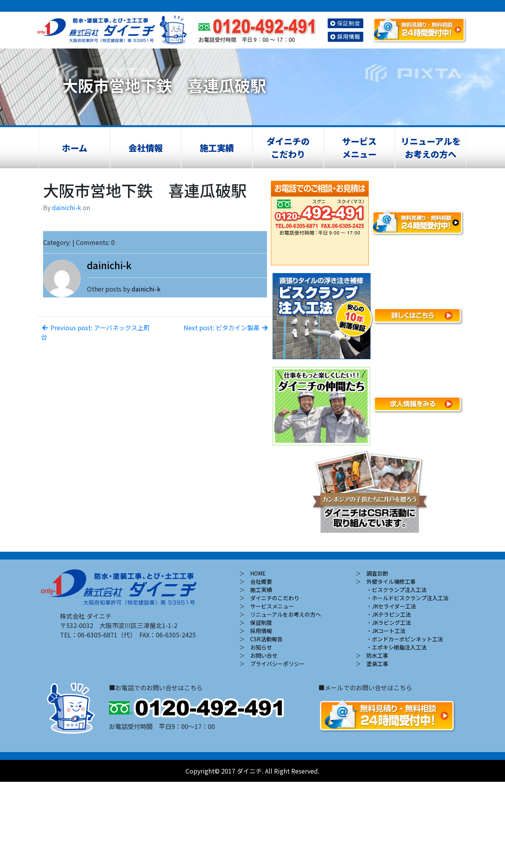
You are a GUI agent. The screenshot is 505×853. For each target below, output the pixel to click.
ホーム (74, 147)
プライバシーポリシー (277, 664)
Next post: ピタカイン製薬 (226, 327)
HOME (258, 573)
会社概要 (261, 581)
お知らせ (261, 647)
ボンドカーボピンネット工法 (407, 639)
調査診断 (377, 573)
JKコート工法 (389, 631)
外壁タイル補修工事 (391, 581)
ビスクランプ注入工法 (399, 590)
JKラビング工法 (391, 622)
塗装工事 (377, 664)
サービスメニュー (359, 147)
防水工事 (377, 655)
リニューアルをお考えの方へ (431, 147)
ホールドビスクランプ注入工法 (410, 598)
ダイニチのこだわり (288, 147)
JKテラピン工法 (391, 614)
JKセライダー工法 (394, 606)
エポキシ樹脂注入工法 (399, 647)
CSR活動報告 (266, 639)
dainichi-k (66, 207)
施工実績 (217, 147)
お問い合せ (264, 655)
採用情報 (261, 631)
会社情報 (145, 147)
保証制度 (261, 622)
